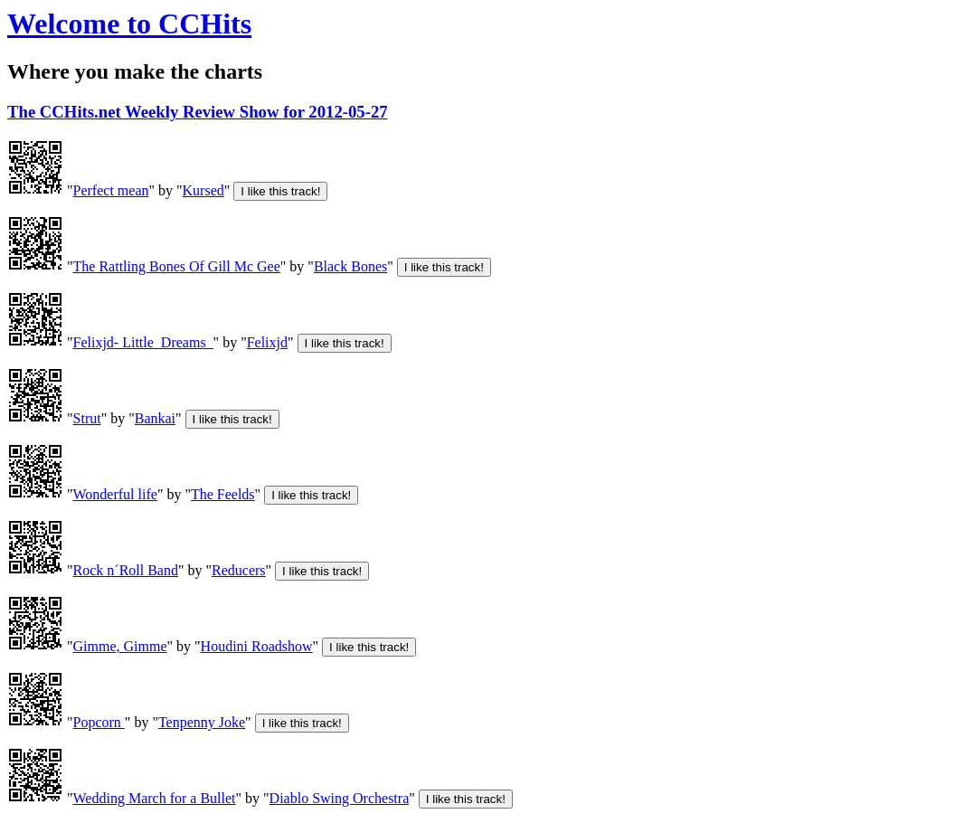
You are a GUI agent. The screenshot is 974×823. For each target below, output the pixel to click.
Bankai (155, 418)
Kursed (203, 190)
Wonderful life (115, 494)
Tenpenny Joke (201, 722)
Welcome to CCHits (129, 23)
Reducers (239, 570)
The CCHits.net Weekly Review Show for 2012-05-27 (197, 111)
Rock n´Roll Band (125, 570)
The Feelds (223, 494)
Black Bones (350, 266)
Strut (87, 418)
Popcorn (99, 722)
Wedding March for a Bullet (154, 798)
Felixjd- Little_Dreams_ (143, 342)
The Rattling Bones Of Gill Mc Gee (176, 266)
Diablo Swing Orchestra (340, 798)
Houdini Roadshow (257, 646)
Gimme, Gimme (120, 646)
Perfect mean (111, 190)
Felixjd (267, 342)
